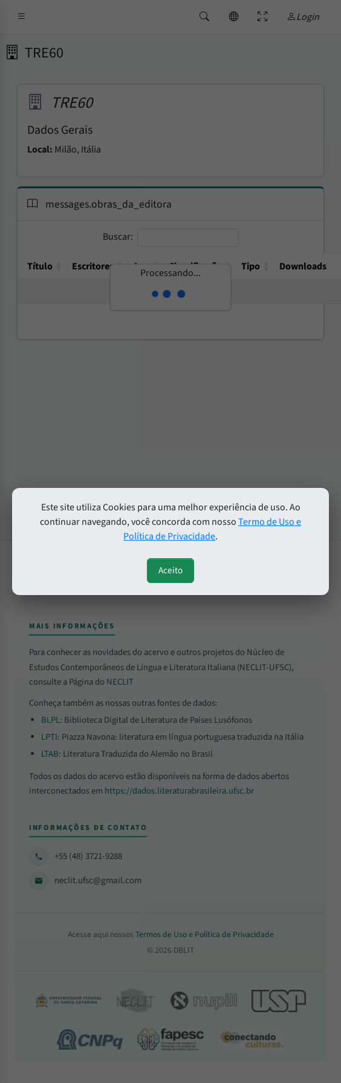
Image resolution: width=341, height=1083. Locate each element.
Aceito (170, 570)
